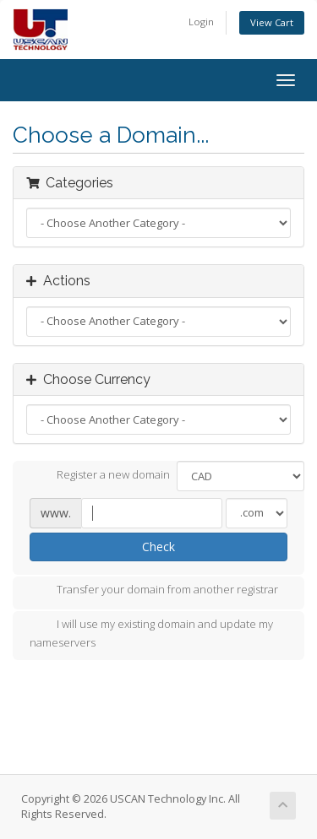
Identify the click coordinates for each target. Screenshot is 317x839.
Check (158, 547)
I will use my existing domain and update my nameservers (151, 633)
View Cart (271, 22)
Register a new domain (100, 476)
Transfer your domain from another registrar (154, 591)
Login (201, 21)
